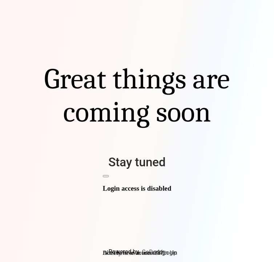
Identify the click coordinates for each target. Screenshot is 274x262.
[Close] (106, 176)
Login (170, 252)
